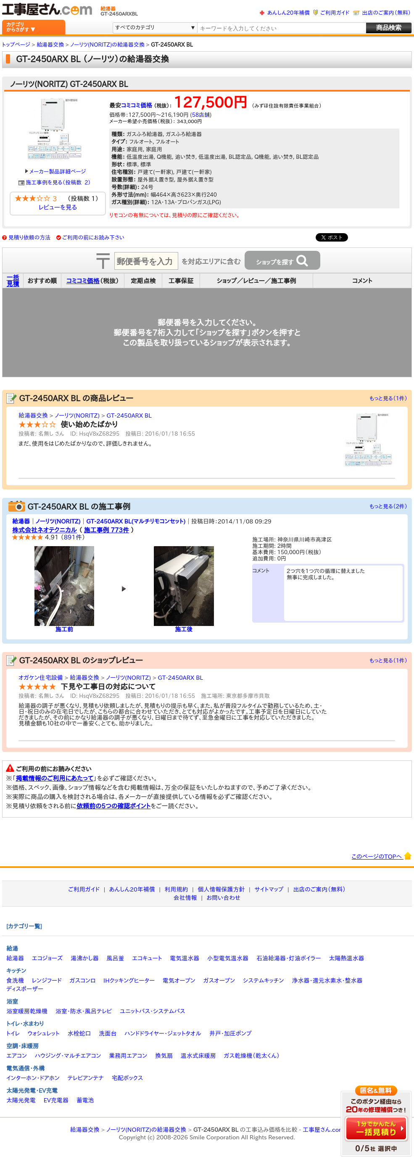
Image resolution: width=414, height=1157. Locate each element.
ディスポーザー (24, 989)
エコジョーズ (47, 958)
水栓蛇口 (79, 1033)
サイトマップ (268, 889)
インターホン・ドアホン (33, 1078)
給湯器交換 (33, 415)
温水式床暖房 (198, 1056)
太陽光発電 (21, 1100)
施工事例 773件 (106, 530)
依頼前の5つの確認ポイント (113, 806)
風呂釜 (115, 958)
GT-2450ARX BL (128, 415)
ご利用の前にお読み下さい (93, 237)
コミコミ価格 (136, 105)
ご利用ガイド (334, 13)
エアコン (16, 1056)
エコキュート (147, 958)
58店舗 (201, 115)
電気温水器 (184, 958)
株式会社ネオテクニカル (44, 530)
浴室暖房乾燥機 (26, 1011)
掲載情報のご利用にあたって (55, 778)
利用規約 (176, 889)
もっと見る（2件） (388, 506)
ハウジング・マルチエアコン (68, 1056)
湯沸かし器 (85, 958)
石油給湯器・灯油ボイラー (288, 958)
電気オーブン (179, 980)
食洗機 (15, 980)
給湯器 (21, 521)
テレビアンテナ (86, 1078)
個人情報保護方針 (221, 889)
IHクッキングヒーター (129, 980)
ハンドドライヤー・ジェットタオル (162, 1033)
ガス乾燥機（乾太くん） (252, 1056)
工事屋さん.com (323, 1130)
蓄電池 (85, 1100)
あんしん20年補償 (288, 13)
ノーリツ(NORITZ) (77, 415)
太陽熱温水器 (346, 958)
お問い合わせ (224, 898)
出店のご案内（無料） (386, 13)
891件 (73, 537)
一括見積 (13, 280)
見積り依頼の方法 (29, 237)
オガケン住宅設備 (40, 678)
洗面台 (107, 1033)
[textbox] (281, 28)
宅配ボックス (127, 1078)
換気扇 (164, 1056)
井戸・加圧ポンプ (230, 1033)
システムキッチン (263, 980)
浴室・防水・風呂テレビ (83, 1011)
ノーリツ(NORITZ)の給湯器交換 (146, 1130)
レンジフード (47, 980)
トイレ (13, 1033)
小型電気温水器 (227, 958)
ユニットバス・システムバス (152, 1011)
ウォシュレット (44, 1033)
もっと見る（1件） (388, 398)
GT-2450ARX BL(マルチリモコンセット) (135, 521)
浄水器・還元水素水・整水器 (327, 980)
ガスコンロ (82, 980)
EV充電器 (56, 1100)
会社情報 (185, 898)
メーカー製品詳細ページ (55, 171)
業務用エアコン (128, 1056)
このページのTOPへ (382, 856)
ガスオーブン (219, 980)
